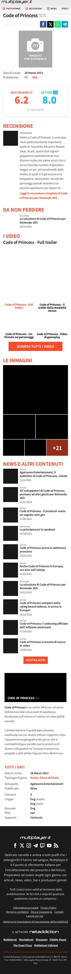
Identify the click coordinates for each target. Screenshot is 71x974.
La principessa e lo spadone (37, 529)
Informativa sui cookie (25, 907)
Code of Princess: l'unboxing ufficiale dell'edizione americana (44, 625)
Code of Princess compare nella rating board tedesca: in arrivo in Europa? (41, 606)
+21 (57, 448)
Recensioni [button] (34, 8)
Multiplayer (10, 939)
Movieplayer (26, 939)
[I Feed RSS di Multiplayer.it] (56, 845)
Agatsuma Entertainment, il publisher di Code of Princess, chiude (43, 474)
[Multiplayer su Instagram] (29, 845)
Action (34, 778)
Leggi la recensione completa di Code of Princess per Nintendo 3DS (44, 195)
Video (65, 8)
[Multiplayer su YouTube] (49, 845)
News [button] (52, 8)
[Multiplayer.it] (17, 2)
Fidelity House (58, 939)
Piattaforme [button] (11, 8)
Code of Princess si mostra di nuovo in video (43, 644)
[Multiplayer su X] (22, 845)
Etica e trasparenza (41, 912)
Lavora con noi (34, 916)
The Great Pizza (22, 945)
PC (26, 77)
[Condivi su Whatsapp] (57, 24)
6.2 (22, 100)
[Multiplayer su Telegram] (35, 845)
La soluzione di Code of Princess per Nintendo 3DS (43, 220)
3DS (34, 77)
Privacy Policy (48, 907)
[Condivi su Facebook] (43, 24)
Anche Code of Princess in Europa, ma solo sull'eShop (41, 568)
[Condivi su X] (50, 24)
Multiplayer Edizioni (46, 945)
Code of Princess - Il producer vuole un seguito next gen (42, 513)
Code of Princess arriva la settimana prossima (43, 549)
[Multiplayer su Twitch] (42, 845)
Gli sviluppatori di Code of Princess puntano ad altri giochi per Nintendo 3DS (43, 494)
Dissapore (42, 939)
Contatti (59, 912)
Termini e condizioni (17, 912)
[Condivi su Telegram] (65, 24)
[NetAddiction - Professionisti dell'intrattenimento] (44, 932)
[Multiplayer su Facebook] (15, 845)
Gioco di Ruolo (49, 778)
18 (55, 92)
